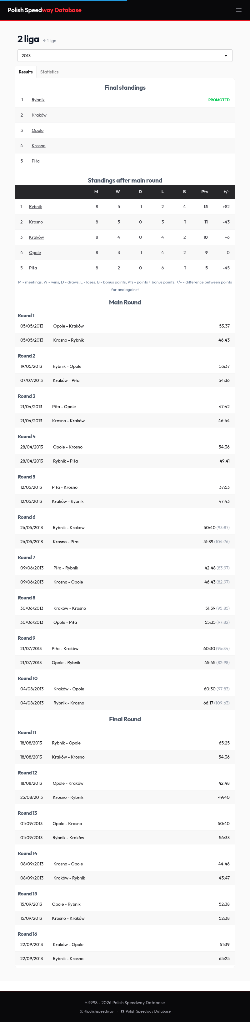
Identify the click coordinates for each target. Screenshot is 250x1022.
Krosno (38, 145)
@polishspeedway (96, 1011)
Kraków (39, 115)
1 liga (50, 41)
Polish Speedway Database (146, 1011)
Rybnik (38, 100)
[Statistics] (49, 72)
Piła (35, 161)
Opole (37, 130)
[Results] (26, 72)
